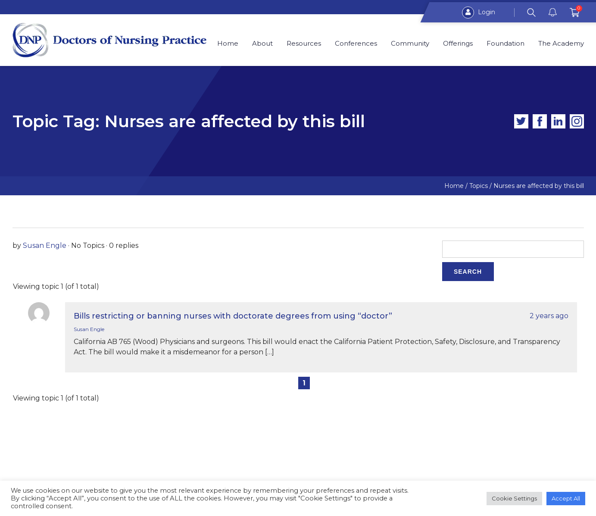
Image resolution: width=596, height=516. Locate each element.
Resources (304, 43)
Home (228, 43)
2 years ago (549, 316)
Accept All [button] (566, 498)
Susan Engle (44, 245)
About (263, 43)
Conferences (356, 43)
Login (478, 12)
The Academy (561, 43)
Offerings (458, 43)
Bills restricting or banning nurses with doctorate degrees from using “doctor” (233, 316)
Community (410, 43)
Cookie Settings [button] (514, 498)
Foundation (505, 43)
